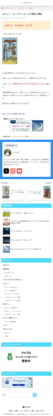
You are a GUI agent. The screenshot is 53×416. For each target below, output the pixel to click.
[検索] (35, 395)
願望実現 (6, 269)
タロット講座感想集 (11, 321)
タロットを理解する (11, 290)
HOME (26, 407)
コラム (5, 325)
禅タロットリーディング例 (12, 311)
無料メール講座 (13, 410)
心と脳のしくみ (9, 272)
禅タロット (6, 304)
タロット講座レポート (10, 318)
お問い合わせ (40, 410)
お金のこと (8, 276)
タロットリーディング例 (12, 294)
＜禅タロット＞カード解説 (12, 314)
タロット (6, 283)
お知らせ (6, 265)
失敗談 (7, 336)
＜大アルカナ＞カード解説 (12, 297)
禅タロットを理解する (11, 308)
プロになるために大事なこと (12, 279)
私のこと (7, 333)
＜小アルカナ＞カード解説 (20, 136)
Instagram (12, 174)
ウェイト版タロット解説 (27, 410)
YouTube (19, 174)
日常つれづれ (7, 329)
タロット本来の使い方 (11, 287)
